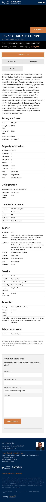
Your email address (10, 379)
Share (12, 68)
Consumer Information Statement (12, 474)
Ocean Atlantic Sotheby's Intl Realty (12, 453)
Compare (33, 62)
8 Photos (38, 30)
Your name (7, 371)
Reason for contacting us (12, 387)
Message (7, 395)
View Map (12, 62)
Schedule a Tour (23, 55)
